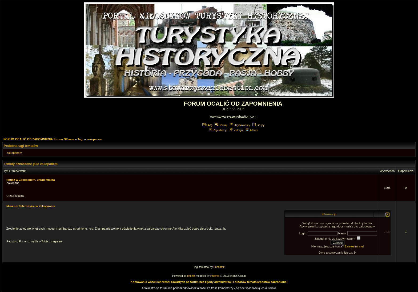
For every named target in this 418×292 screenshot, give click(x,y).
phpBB (191, 275)
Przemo (214, 275)
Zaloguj (236, 130)
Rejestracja (218, 130)
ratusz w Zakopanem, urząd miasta (30, 179)
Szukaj (221, 125)
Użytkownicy (240, 125)
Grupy (258, 125)
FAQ (207, 125)
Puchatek (219, 267)
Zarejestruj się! (354, 246)
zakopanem (95, 139)
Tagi (80, 139)
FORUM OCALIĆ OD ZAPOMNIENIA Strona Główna (38, 139)
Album (252, 130)
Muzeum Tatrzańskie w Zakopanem (30, 206)
